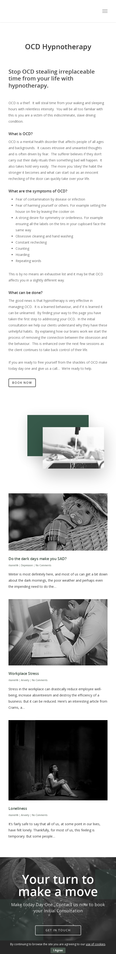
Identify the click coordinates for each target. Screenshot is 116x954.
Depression (27, 565)
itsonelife (13, 565)
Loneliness (17, 808)
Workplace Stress (23, 673)
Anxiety (25, 680)
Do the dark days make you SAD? (37, 558)
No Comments (43, 565)
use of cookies (95, 944)
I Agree (58, 950)
